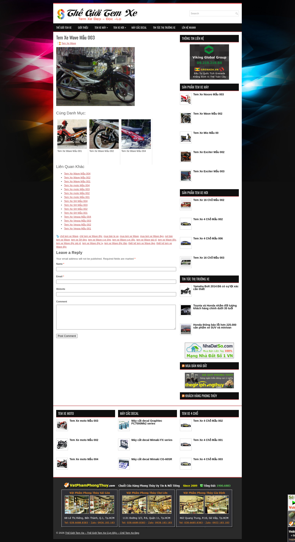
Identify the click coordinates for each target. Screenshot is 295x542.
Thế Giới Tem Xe (63, 27)
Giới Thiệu (83, 27)
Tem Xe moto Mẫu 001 (77, 197)
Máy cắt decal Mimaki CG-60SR (151, 459)
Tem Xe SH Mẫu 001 (76, 212)
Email (60, 276)
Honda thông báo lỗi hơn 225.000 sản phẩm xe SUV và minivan (214, 326)
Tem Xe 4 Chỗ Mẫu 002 (208, 219)
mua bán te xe (111, 236)
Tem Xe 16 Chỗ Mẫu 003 (208, 257)
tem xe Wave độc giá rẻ (68, 243)
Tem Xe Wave (68, 43)
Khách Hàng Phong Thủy (201, 395)
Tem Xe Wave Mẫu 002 (77, 177)
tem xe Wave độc (167, 239)
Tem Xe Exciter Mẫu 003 (208, 171)
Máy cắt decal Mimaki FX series (151, 440)
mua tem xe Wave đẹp (152, 236)
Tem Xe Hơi (120, 26)
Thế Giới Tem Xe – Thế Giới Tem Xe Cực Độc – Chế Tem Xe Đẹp (102, 532)
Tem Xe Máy (102, 26)
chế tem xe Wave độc (91, 236)
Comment (61, 301)
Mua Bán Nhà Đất (196, 365)
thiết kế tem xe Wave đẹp (141, 243)
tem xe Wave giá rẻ (146, 239)
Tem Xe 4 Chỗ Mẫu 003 (208, 459)
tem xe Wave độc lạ (92, 243)
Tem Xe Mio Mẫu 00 (205, 132)
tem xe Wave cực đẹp (99, 239)
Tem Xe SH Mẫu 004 (76, 201)
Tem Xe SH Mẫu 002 (76, 208)
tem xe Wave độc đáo (115, 243)
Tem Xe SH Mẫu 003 (76, 204)
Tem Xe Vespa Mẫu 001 (77, 228)
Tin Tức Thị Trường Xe (164, 27)
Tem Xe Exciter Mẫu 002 (208, 152)
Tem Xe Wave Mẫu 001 (77, 181)
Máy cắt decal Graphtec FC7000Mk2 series (146, 422)
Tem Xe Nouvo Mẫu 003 (208, 94)
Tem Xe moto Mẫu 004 (77, 185)
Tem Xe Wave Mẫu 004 (77, 173)
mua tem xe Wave (129, 236)
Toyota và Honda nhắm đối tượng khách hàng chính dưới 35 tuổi (215, 307)
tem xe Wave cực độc (123, 239)
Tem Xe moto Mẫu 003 (77, 189)
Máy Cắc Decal (139, 27)
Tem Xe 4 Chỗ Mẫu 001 (208, 440)
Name (60, 264)
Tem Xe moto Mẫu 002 (77, 193)
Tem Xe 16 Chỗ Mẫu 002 (208, 200)
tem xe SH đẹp (79, 239)
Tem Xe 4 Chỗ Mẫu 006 (208, 238)
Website (60, 289)
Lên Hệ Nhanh (189, 27)
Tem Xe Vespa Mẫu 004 (77, 216)
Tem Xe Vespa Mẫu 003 (77, 220)
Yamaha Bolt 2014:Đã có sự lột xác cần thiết (215, 288)
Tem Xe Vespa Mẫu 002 (77, 224)
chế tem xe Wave (69, 236)
